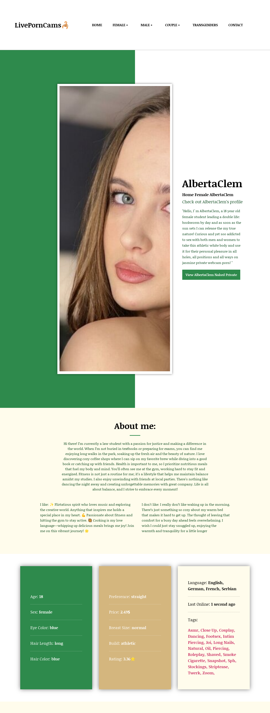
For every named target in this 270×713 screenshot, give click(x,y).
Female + (121, 25)
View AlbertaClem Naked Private (211, 274)
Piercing (220, 648)
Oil (208, 648)
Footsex (213, 636)
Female (202, 194)
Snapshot (216, 660)
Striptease (218, 666)
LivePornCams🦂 (42, 25)
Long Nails (223, 642)
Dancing (196, 636)
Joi (208, 642)
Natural (195, 648)
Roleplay (196, 654)
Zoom (207, 673)
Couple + (173, 25)
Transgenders (205, 25)
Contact (235, 25)
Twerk (194, 673)
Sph (231, 660)
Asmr (193, 630)
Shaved (214, 654)
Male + (148, 25)
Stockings (197, 666)
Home (97, 25)
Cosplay (226, 630)
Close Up (209, 630)
